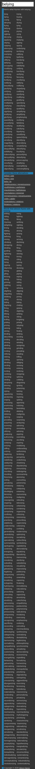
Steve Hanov (24, 768)
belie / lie (7, 181)
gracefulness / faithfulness (15, 190)
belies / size (9, 179)
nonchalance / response (14, 193)
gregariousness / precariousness (17, 196)
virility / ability (9, 199)
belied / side (9, 176)
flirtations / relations (12, 204)
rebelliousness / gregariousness (17, 184)
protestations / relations (13, 202)
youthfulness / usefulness (14, 187)
